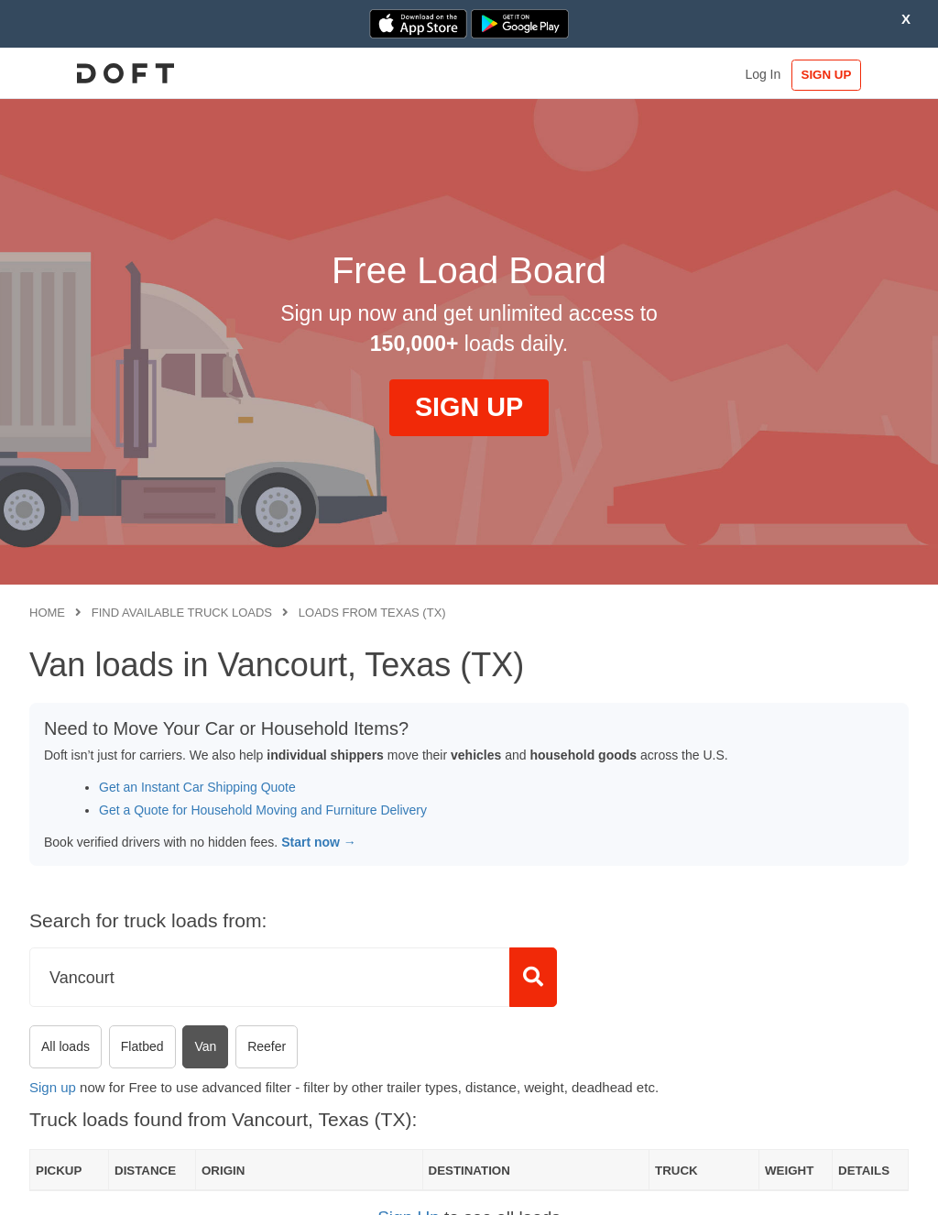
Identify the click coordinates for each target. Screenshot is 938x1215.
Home (47, 612)
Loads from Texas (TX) (372, 612)
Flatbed (142, 1046)
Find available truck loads (182, 612)
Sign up (52, 1087)
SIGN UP (852, 75)
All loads (65, 1046)
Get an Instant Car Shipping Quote (197, 787)
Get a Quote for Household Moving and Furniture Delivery (263, 810)
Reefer (266, 1046)
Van (205, 1046)
